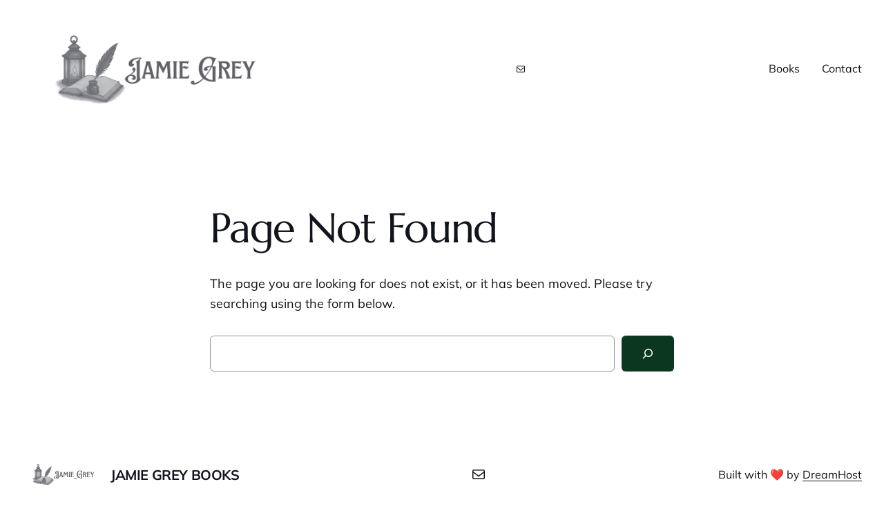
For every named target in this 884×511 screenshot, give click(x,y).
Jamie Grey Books (175, 474)
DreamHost (832, 474)
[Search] (648, 354)
